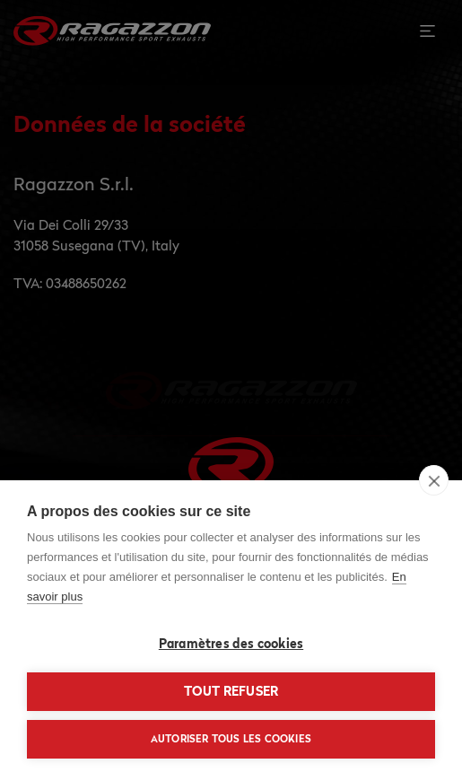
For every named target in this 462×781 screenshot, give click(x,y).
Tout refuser (231, 691)
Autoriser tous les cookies (231, 739)
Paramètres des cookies (231, 643)
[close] (434, 480)
